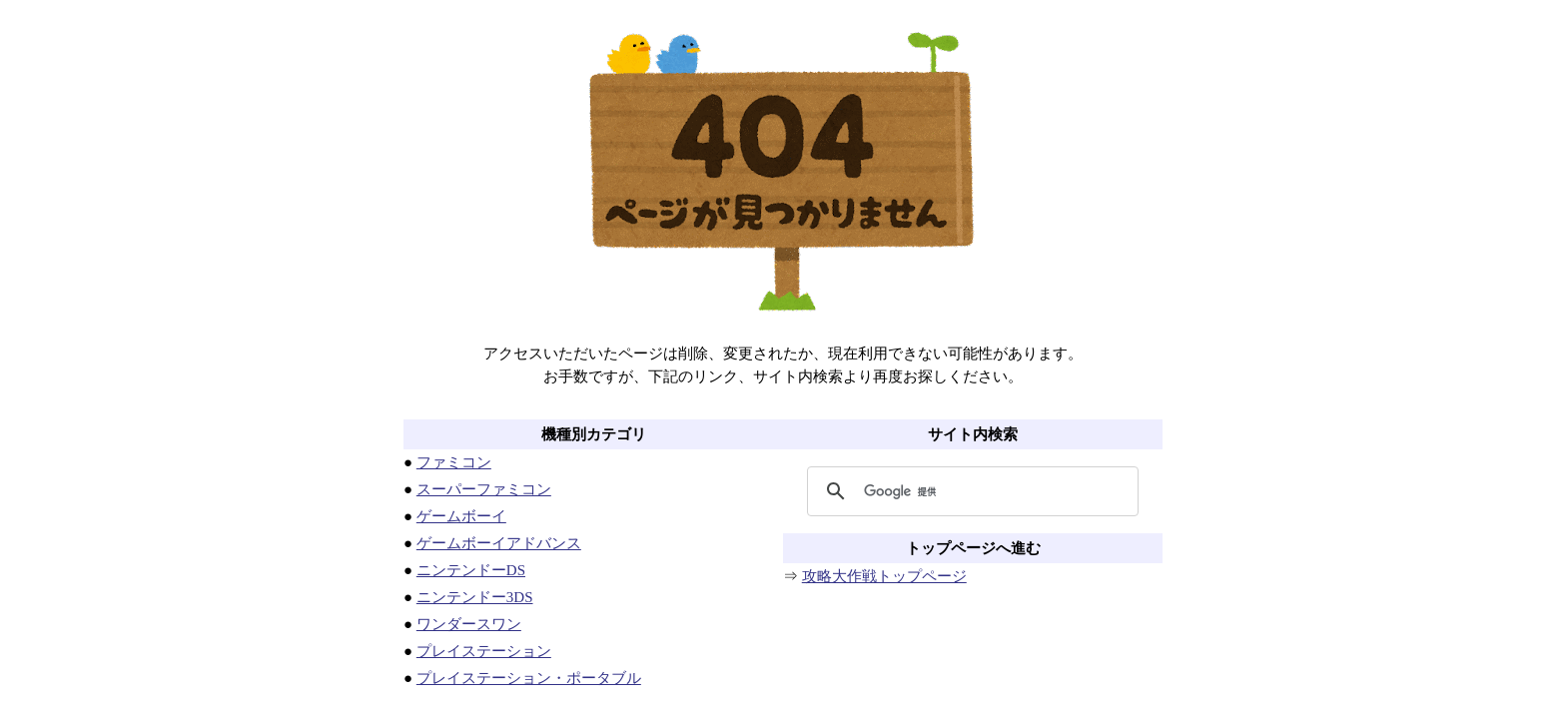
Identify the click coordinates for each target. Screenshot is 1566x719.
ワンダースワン (468, 624)
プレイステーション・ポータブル (528, 678)
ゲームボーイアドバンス (498, 543)
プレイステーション (483, 651)
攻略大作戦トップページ (884, 576)
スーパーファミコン (483, 489)
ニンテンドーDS (470, 570)
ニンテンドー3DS (474, 597)
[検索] (970, 491)
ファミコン (453, 462)
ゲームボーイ (461, 516)
